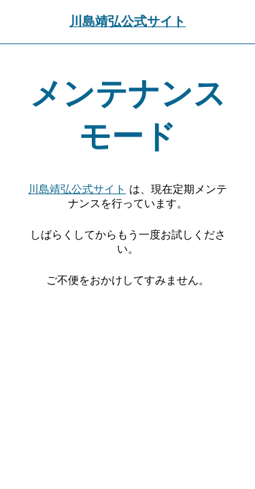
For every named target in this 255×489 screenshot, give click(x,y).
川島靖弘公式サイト (127, 21)
